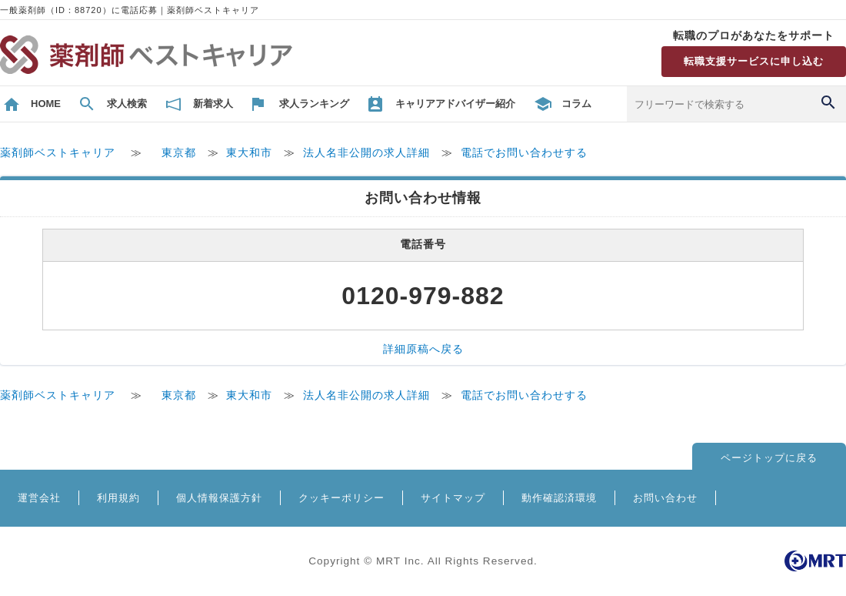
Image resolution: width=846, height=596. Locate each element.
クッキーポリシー (341, 498)
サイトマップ (453, 498)
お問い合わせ (665, 498)
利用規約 (118, 498)
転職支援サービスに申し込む (754, 61)
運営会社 (39, 498)
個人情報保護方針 (219, 498)
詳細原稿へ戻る (423, 349)
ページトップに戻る (769, 458)
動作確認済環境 (559, 498)
